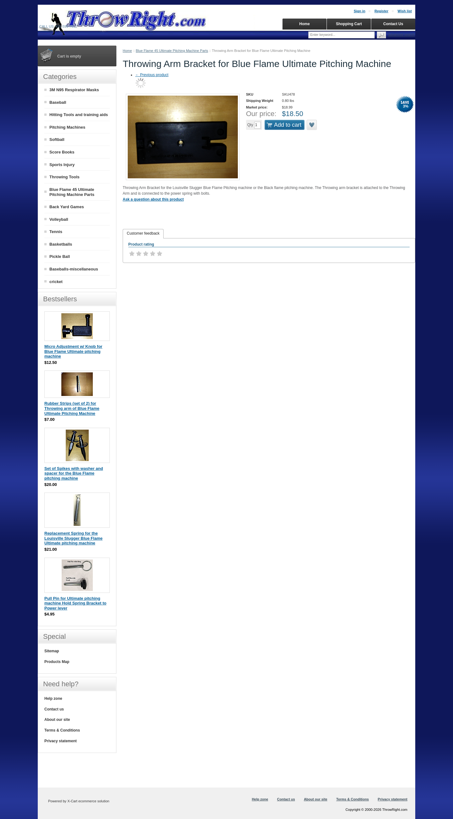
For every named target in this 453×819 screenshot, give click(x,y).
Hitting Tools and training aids (78, 114)
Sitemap (51, 651)
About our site (57, 719)
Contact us (54, 709)
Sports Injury (62, 164)
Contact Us (393, 24)
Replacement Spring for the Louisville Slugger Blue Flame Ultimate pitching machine (73, 538)
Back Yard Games (66, 206)
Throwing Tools (64, 177)
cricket (56, 281)
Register (381, 11)
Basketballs (60, 244)
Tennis (55, 231)
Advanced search (401, 34)
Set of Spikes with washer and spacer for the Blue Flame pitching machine (73, 473)
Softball (56, 139)
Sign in (359, 11)
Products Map (56, 662)
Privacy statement (60, 741)
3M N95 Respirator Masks (74, 89)
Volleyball (58, 219)
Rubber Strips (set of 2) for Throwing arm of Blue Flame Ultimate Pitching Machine (71, 408)
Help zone (53, 698)
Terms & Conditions (62, 730)
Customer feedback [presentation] (143, 233)
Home (127, 51)
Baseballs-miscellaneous (73, 269)
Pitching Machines (67, 127)
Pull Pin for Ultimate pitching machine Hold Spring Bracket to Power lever (75, 603)
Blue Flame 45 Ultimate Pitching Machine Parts (172, 51)
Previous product (151, 75)
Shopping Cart (349, 24)
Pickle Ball (59, 256)
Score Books (61, 152)
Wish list (405, 11)
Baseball (57, 102)
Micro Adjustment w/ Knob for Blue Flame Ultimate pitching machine (73, 351)
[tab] (143, 233)
